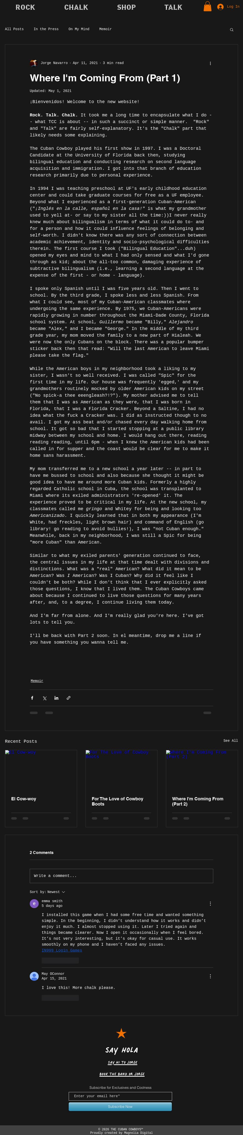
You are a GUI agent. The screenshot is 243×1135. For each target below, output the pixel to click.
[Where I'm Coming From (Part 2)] (202, 770)
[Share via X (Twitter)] (44, 698)
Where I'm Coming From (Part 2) (197, 801)
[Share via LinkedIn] (56, 698)
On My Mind (78, 29)
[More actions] (210, 63)
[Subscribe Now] (120, 1106)
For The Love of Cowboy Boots (117, 801)
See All (230, 741)
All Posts (14, 29)
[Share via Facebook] (32, 698)
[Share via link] (68, 698)
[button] (173, 6)
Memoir (105, 29)
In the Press (46, 29)
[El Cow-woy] (41, 770)
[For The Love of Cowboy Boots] (121, 770)
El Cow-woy (23, 798)
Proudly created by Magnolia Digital (121, 1133)
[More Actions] (210, 904)
